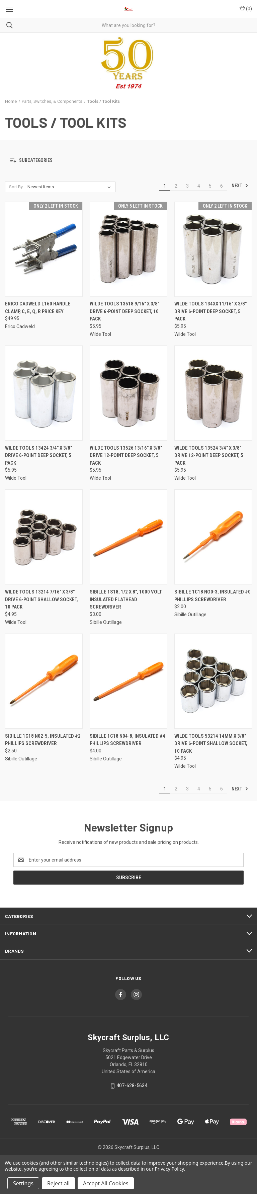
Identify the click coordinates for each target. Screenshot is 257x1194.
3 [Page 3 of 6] (187, 186)
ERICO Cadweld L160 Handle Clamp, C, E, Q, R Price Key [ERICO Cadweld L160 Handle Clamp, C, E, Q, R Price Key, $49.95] (38, 307)
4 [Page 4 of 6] (198, 186)
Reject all (58, 1183)
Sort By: (16, 186)
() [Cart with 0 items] (246, 8)
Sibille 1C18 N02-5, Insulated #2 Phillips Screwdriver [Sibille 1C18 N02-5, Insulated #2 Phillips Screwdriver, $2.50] (43, 740)
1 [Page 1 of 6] (164, 186)
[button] (128, 160)
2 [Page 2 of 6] (176, 186)
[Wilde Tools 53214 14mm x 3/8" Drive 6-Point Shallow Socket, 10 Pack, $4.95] (213, 681)
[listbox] (70, 187)
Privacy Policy (169, 1169)
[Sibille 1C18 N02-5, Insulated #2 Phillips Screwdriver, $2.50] (43, 681)
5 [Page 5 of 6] (210, 186)
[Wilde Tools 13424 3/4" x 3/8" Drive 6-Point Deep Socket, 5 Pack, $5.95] (43, 393)
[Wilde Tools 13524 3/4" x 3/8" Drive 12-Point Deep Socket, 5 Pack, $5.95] (213, 393)
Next (240, 185)
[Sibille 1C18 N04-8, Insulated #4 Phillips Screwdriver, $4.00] (128, 681)
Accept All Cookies (105, 1183)
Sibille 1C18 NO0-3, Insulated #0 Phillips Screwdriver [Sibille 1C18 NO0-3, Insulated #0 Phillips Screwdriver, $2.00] (212, 596)
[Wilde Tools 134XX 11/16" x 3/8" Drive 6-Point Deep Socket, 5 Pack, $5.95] (213, 249)
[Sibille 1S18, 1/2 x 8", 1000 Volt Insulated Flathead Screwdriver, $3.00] (128, 537)
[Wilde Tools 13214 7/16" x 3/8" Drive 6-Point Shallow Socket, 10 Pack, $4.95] (43, 537)
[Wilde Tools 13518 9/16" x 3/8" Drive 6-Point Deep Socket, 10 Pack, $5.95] (128, 249)
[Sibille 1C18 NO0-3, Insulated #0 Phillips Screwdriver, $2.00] (213, 537)
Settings (23, 1183)
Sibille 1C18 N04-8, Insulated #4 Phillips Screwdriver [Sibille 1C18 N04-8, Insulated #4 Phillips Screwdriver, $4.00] (127, 740)
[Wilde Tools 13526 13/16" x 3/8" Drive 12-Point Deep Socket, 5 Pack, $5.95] (128, 393)
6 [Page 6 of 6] (221, 186)
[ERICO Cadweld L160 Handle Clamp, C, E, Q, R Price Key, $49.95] (43, 249)
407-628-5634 (131, 1086)
